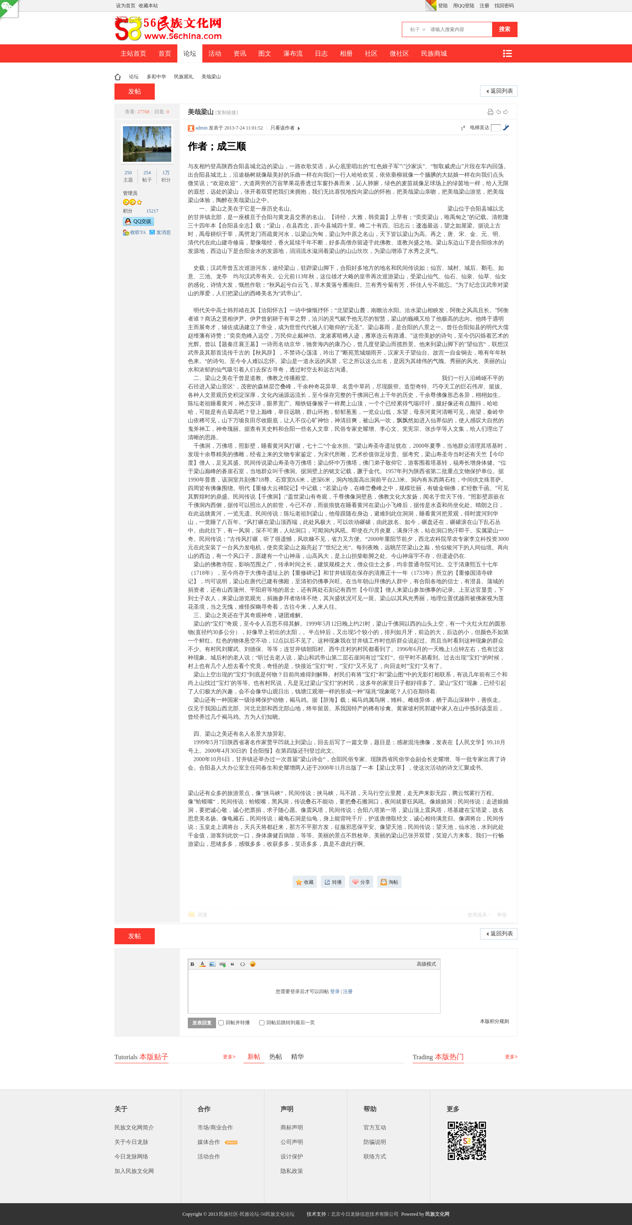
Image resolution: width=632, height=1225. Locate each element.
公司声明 (292, 1142)
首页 (164, 53)
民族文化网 (437, 1214)
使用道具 (477, 915)
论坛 (189, 53)
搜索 (504, 29)
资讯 (239, 53)
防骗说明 (375, 1142)
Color (202, 964)
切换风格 (431, 5)
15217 (152, 211)
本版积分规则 (494, 1021)
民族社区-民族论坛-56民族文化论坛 (257, 1214)
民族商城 (434, 53)
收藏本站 (148, 5)
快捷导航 (507, 53)
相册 (346, 53)
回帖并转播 (234, 1022)
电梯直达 (479, 127)
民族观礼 (183, 76)
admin (201, 128)
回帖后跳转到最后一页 (287, 1022)
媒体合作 (209, 1142)
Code (243, 964)
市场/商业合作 (215, 1128)
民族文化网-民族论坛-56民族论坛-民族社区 (117, 77)
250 (128, 172)
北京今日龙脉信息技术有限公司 (365, 1214)
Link (222, 964)
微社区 (399, 53)
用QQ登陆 (463, 5)
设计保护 (292, 1157)
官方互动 (375, 1128)
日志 (321, 53)
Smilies (253, 964)
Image (212, 964)
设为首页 (125, 5)
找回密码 (504, 5)
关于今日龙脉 (131, 1142)
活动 (214, 53)
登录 (335, 991)
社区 (371, 53)
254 (147, 172)
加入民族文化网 (134, 1171)
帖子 (415, 29)
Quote (233, 964)
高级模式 (426, 964)
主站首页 (133, 53)
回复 (203, 915)
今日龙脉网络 (131, 1157)
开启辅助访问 (423, 5)
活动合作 (209, 1157)
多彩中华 (156, 76)
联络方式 (375, 1157)
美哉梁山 (211, 76)
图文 (264, 53)
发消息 (163, 232)
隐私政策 (292, 1171)
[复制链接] (226, 112)
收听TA (138, 232)
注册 (484, 5)
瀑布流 (293, 53)
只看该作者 (282, 128)
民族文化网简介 (134, 1128)
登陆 (443, 5)
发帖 (134, 91)
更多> (229, 1057)
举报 (502, 915)
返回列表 (502, 91)
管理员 (130, 193)
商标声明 (292, 1128)
